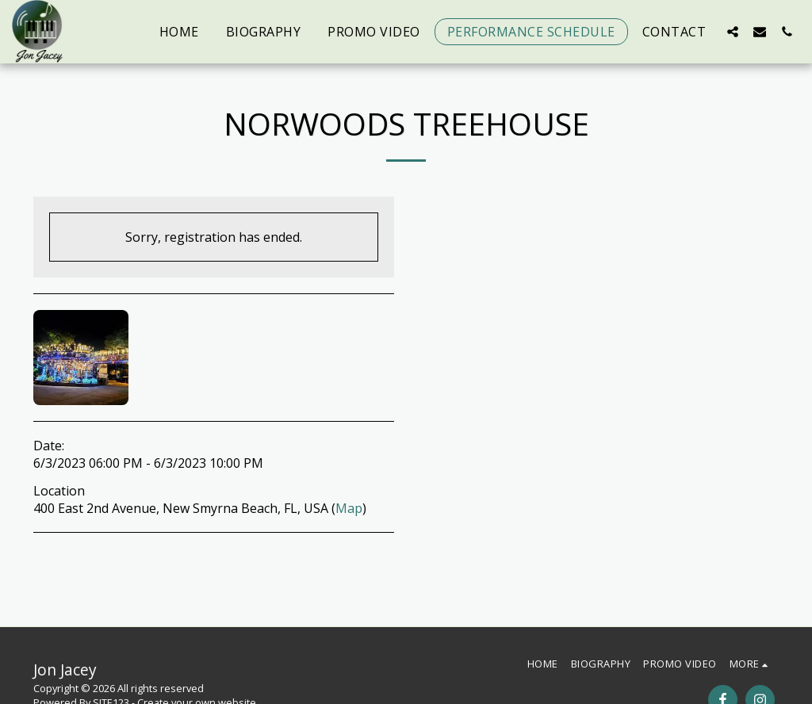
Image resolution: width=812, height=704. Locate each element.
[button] (732, 31)
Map (348, 508)
